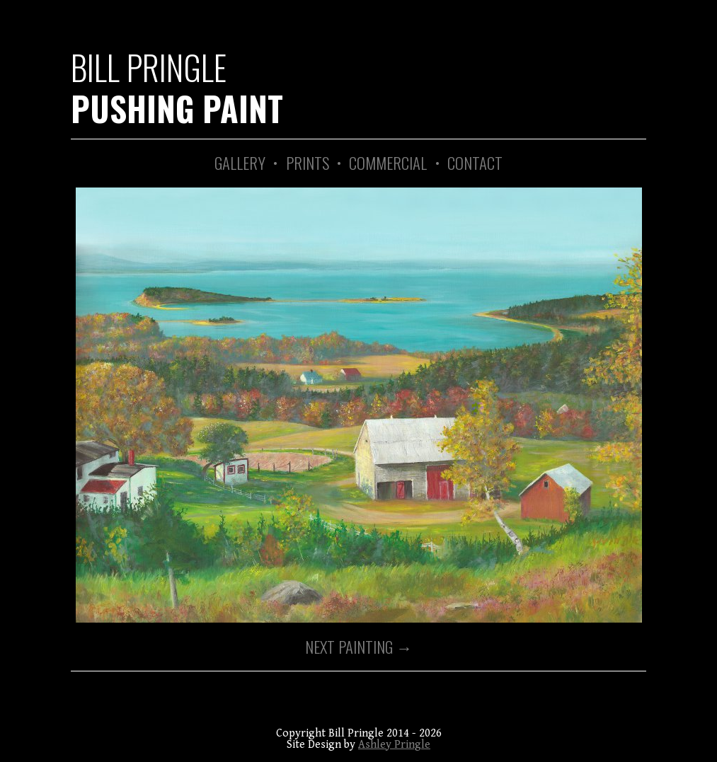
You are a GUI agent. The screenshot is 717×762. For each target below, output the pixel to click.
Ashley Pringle (394, 744)
